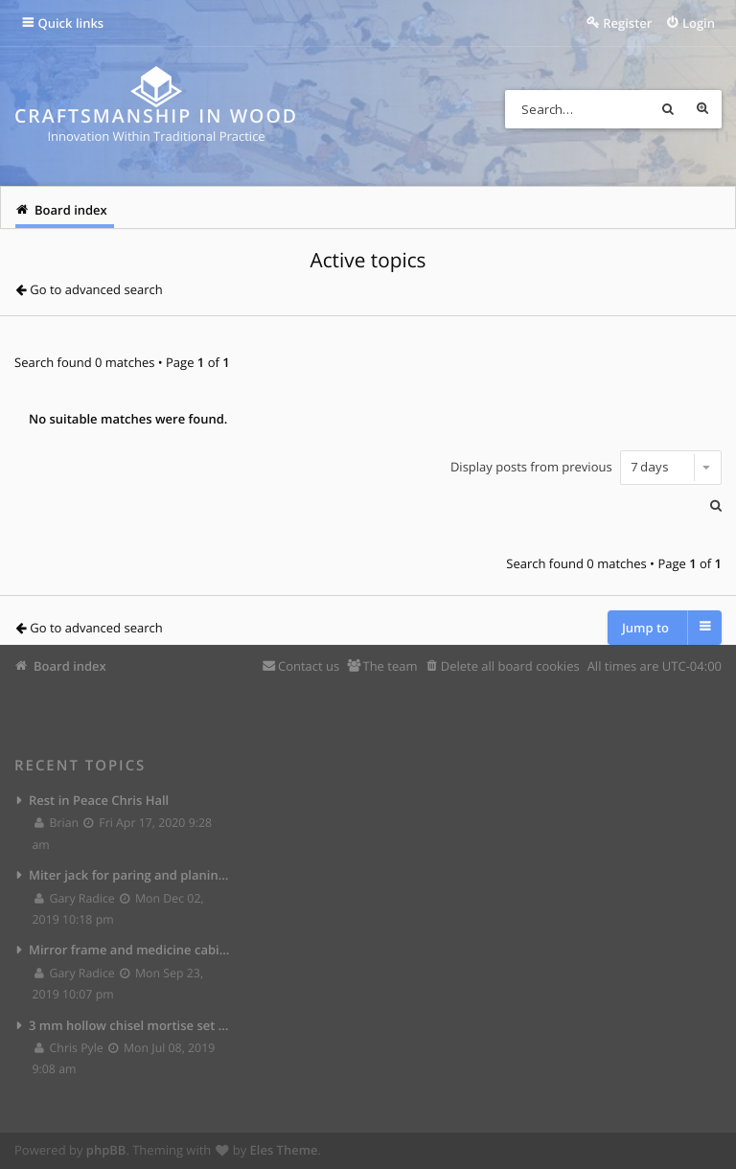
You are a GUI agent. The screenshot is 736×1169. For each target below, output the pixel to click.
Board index (70, 666)
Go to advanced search (96, 289)
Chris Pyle (69, 1048)
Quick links (71, 23)
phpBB (106, 1149)
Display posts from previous (586, 466)
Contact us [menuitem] (308, 666)
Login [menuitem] (698, 23)
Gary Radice (75, 898)
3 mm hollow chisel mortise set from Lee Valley (130, 1025)
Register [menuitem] (627, 23)
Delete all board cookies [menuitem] (510, 666)
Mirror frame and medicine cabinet (130, 949)
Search (668, 109)
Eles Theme (284, 1149)
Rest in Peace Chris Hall (99, 800)
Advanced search (702, 109)
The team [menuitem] (389, 666)
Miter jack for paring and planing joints (130, 874)
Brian (57, 822)
